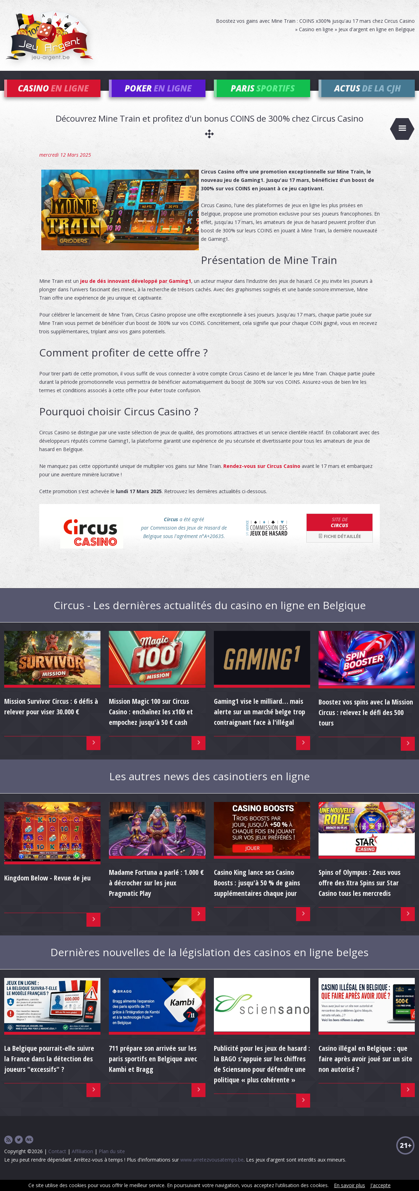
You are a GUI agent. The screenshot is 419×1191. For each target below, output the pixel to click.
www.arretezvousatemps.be (212, 1169)
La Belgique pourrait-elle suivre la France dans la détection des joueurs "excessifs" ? (49, 1069)
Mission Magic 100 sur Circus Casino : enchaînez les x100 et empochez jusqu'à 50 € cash (151, 722)
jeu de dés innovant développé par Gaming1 (135, 291)
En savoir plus (349, 1185)
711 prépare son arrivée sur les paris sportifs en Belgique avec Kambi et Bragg (153, 1069)
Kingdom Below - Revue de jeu (47, 888)
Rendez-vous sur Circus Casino (261, 476)
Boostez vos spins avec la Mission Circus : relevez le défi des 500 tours (366, 722)
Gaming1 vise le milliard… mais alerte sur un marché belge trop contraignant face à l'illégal (259, 722)
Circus (339, 532)
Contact (57, 1161)
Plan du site (112, 1161)
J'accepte (380, 1185)
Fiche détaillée (339, 547)
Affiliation (82, 1161)
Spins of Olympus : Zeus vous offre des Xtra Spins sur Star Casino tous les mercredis (359, 893)
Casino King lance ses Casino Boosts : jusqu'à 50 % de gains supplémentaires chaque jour (257, 893)
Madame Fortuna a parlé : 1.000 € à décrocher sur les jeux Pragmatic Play (156, 893)
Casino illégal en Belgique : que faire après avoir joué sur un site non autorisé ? (365, 1069)
